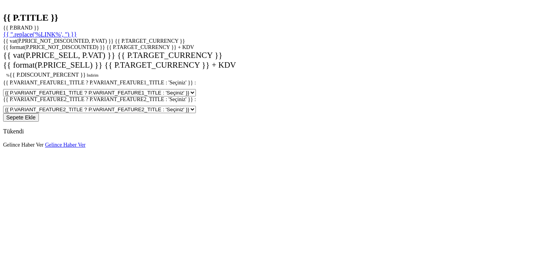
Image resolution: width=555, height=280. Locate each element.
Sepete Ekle (21, 117)
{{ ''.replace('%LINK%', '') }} (40, 34)
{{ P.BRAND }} (21, 28)
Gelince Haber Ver (23, 145)
